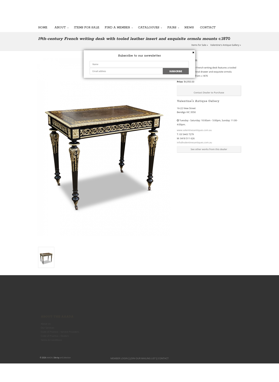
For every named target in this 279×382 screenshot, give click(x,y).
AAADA (50, 357)
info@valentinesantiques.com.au (194, 142)
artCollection (65, 357)
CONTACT (163, 358)
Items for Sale (86, 27)
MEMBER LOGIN (119, 358)
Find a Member (117, 27)
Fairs (171, 27)
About (60, 27)
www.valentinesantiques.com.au (194, 130)
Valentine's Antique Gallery (224, 45)
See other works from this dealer (209, 149)
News (189, 27)
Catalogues (148, 27)
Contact (208, 27)
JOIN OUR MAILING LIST (154, 14)
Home (42, 27)
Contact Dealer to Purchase (209, 92)
